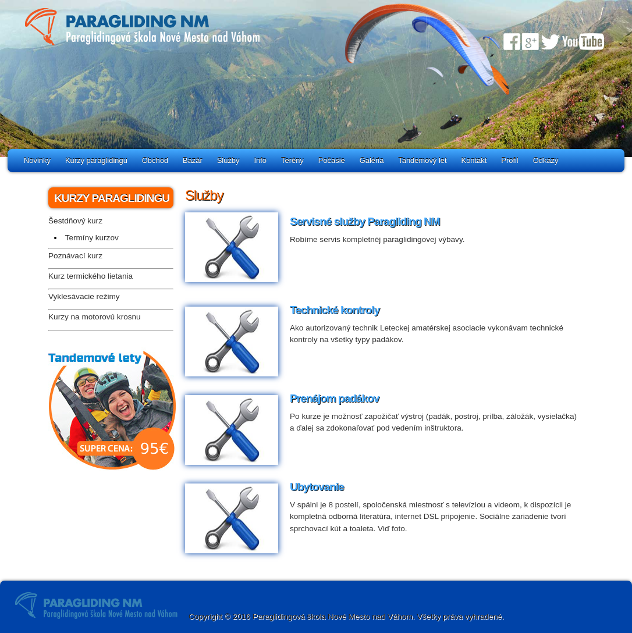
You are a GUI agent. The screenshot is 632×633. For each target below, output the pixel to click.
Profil (509, 160)
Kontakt (474, 160)
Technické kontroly (334, 310)
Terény (292, 160)
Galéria (372, 160)
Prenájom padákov (334, 398)
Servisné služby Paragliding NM (365, 221)
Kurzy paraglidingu (96, 160)
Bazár (193, 160)
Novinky (37, 160)
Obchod (155, 160)
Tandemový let (422, 160)
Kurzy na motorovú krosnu (94, 316)
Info (260, 160)
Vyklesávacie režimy (84, 296)
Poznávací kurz (75, 255)
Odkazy (546, 160)
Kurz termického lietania (90, 276)
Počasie (331, 160)
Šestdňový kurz (75, 220)
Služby (228, 160)
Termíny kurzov (92, 237)
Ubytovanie (317, 487)
